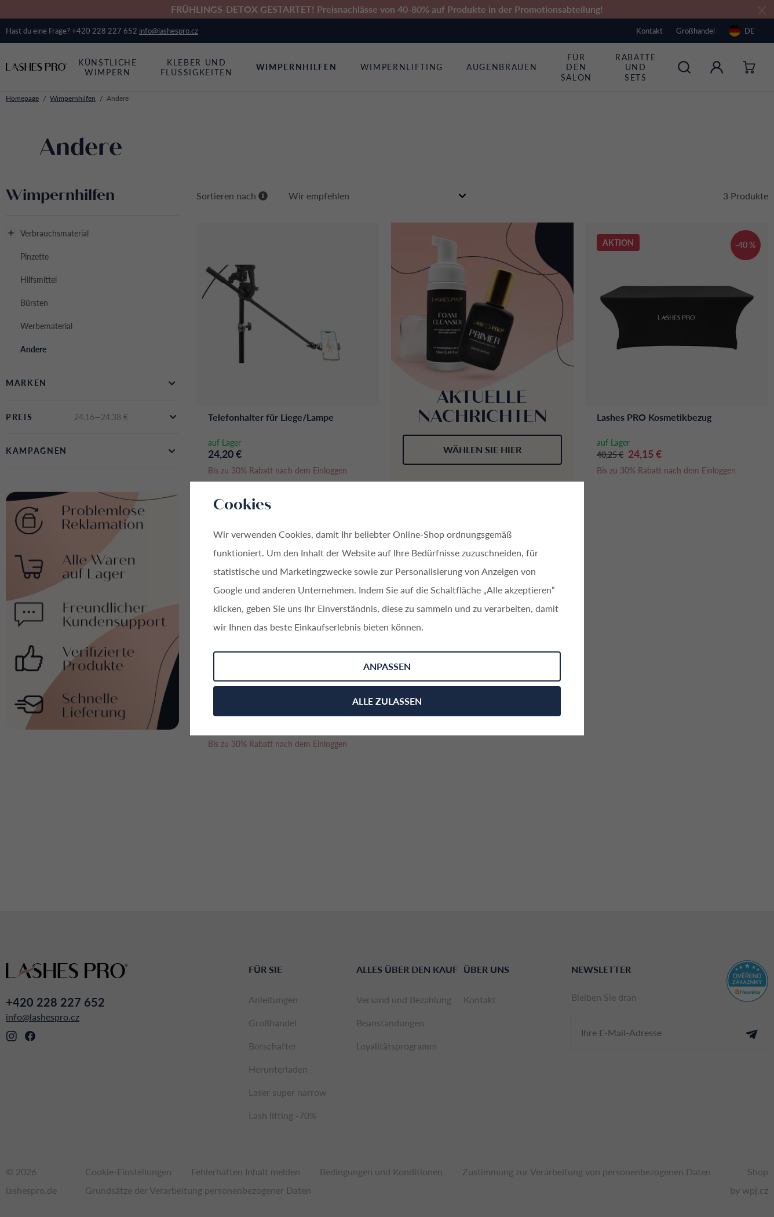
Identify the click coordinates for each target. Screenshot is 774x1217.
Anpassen (387, 666)
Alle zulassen (387, 701)
